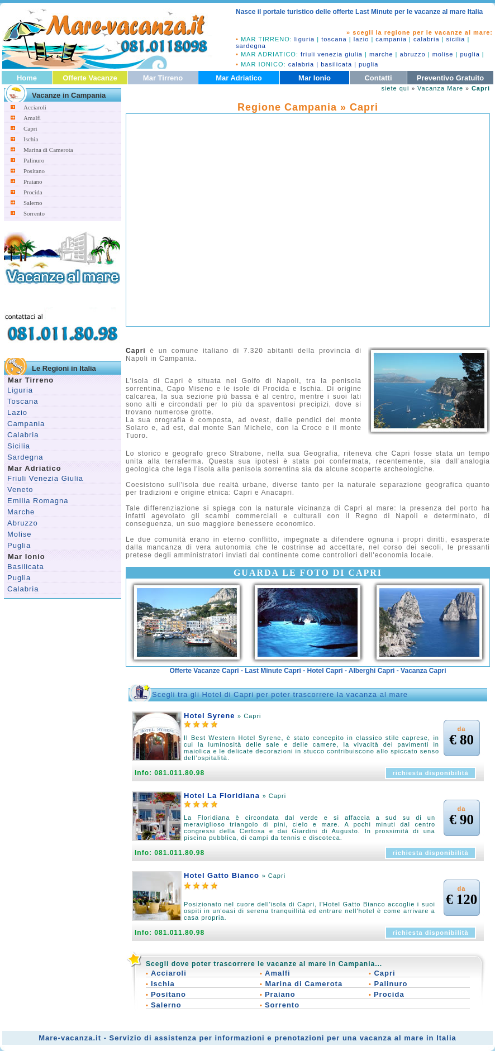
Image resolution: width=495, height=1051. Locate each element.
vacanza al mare (392, 1038)
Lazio (17, 412)
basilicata (336, 64)
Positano (34, 171)
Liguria (20, 390)
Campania (26, 423)
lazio (361, 39)
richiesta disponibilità (430, 773)
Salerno (32, 202)
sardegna (251, 45)
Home (27, 78)
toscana (334, 39)
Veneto (20, 489)
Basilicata (25, 566)
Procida (32, 192)
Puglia (19, 545)
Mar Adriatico (239, 78)
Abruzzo (22, 523)
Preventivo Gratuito (450, 78)
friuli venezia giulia (332, 54)
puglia (469, 54)
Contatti (378, 78)
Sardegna (25, 457)
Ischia (30, 139)
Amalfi (32, 117)
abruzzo (413, 54)
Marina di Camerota (48, 149)
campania (391, 39)
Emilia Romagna (37, 500)
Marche (21, 512)
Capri (30, 128)
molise (443, 54)
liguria (304, 39)
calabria (426, 39)
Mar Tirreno (163, 78)
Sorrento (34, 213)
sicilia (455, 39)
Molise (19, 534)
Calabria (23, 435)
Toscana (22, 401)
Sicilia (18, 446)
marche (381, 54)
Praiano (32, 181)
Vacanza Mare (440, 88)
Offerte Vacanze (90, 78)
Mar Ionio (314, 78)
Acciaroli (34, 107)
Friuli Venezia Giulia (45, 478)
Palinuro (33, 160)
